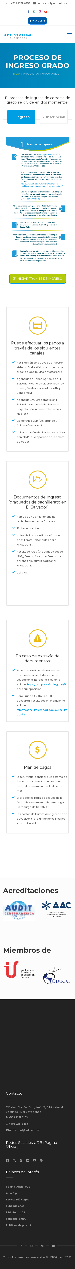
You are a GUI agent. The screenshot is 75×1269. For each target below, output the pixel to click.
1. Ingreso (21, 117)
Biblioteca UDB (15, 1212)
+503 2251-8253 (20, 3)
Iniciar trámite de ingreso (37, 279)
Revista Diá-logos (17, 1199)
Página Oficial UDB (18, 1186)
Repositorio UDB (16, 1219)
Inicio (16, 74)
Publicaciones (15, 1206)
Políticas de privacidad (21, 1225)
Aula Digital (37, 20)
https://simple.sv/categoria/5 (46, 684)
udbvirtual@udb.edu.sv (52, 3)
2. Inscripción (53, 117)
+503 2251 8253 (18, 1117)
